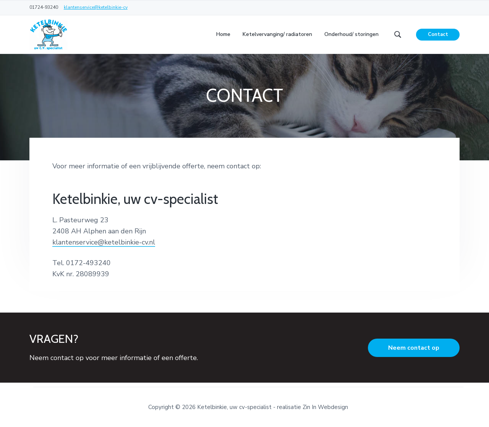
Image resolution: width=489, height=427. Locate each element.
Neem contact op (413, 348)
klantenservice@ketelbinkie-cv (96, 7)
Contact (438, 34)
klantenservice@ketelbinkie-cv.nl (103, 242)
